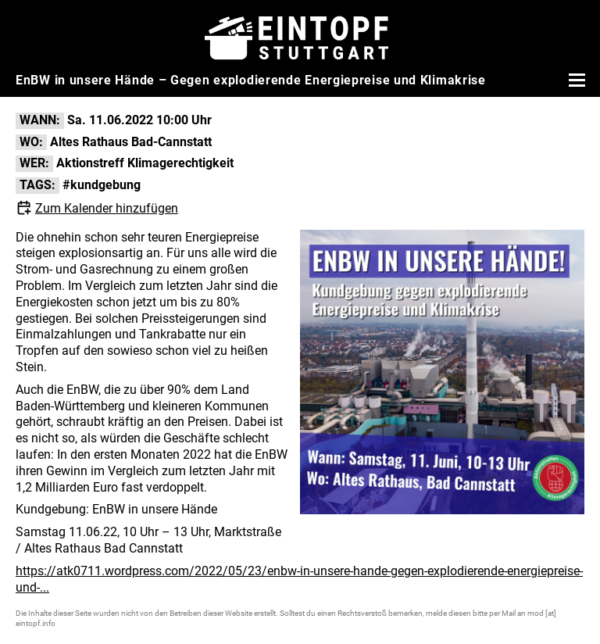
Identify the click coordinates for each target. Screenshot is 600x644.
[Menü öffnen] (575, 79)
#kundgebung (101, 184)
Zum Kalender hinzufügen (106, 208)
